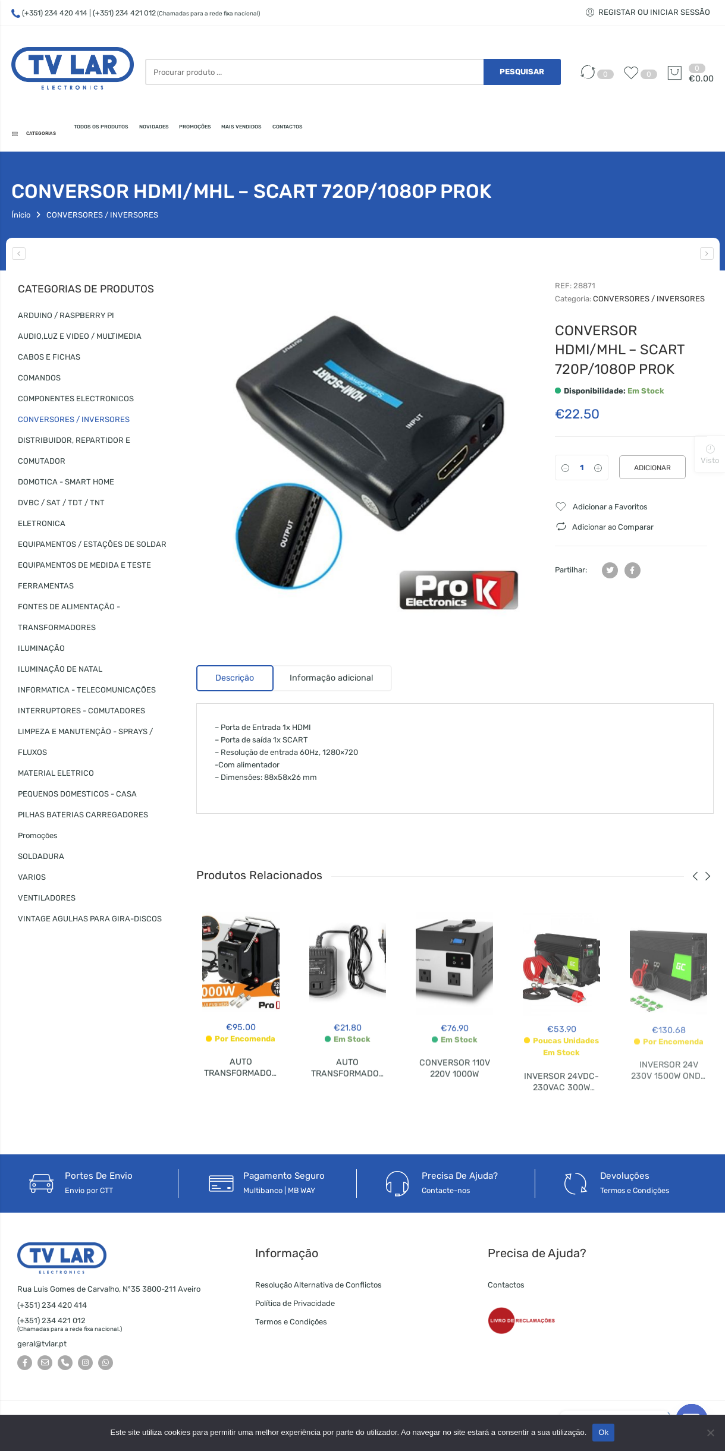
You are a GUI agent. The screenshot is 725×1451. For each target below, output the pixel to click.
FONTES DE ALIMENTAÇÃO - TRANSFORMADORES (69, 620)
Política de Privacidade (295, 1306)
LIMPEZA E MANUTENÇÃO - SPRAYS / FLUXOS (85, 745)
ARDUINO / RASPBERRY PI (66, 318)
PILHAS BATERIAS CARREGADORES (83, 818)
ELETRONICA (41, 527)
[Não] (710, 1433)
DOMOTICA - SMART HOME (66, 485)
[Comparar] (590, 79)
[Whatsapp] (105, 1366)
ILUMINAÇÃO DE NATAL (60, 672)
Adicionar (652, 471)
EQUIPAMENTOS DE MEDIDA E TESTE (84, 568)
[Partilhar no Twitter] (610, 573)
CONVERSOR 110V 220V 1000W (454, 1082)
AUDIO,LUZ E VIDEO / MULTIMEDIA (80, 339)
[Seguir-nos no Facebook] (24, 1366)
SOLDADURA (41, 859)
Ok (603, 1432)
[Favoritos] (634, 79)
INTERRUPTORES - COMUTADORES (81, 714)
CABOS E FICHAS (49, 360)
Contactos (506, 1288)
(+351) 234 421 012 (51, 1324)
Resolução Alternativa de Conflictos (318, 1288)
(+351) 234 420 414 (54, 12)
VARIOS (32, 880)
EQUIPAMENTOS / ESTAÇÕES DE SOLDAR (92, 547)
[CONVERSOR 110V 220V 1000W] (19, 257)
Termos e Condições (291, 1325)
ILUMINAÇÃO (41, 651)
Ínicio (20, 218)
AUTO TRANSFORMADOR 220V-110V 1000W (240, 1083)
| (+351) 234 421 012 (174, 12)
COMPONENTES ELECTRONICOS (76, 402)
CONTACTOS (466, 134)
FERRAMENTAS (46, 589)
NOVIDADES (237, 134)
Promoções (38, 839)
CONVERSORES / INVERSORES (102, 218)
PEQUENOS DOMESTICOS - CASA (77, 797)
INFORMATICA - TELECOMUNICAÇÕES (87, 693)
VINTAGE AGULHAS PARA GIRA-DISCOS (90, 922)
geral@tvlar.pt (42, 1347)
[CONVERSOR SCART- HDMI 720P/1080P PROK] (707, 257)
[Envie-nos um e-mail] (44, 1366)
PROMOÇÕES (308, 134)
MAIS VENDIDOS (387, 134)
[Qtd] (581, 471)
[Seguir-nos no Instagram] (85, 1366)
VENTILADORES (47, 901)
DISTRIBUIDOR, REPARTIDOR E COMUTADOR (74, 454)
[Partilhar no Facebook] (632, 573)
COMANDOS (39, 381)
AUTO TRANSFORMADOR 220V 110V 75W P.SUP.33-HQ (347, 1091)
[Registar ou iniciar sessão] (649, 12)
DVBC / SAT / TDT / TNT (61, 506)
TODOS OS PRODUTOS (147, 134)
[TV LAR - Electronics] (72, 71)
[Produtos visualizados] (709, 453)
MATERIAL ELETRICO (56, 776)
